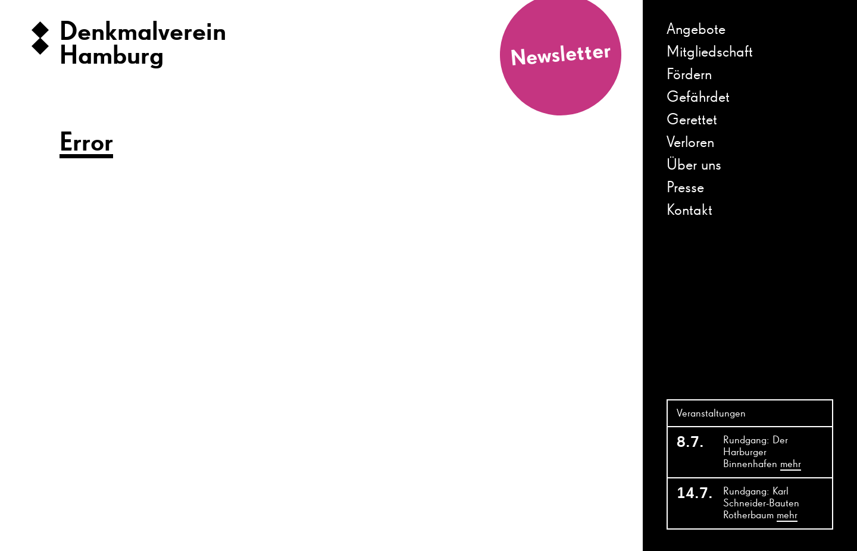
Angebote (696, 29)
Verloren (690, 143)
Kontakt (689, 210)
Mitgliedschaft (710, 52)
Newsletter (560, 55)
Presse (685, 188)
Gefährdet (698, 97)
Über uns (694, 165)
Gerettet (692, 120)
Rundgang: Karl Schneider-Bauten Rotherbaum (761, 504)
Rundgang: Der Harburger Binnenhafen (762, 453)
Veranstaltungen (711, 413)
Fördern (689, 75)
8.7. (690, 442)
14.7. (693, 494)
